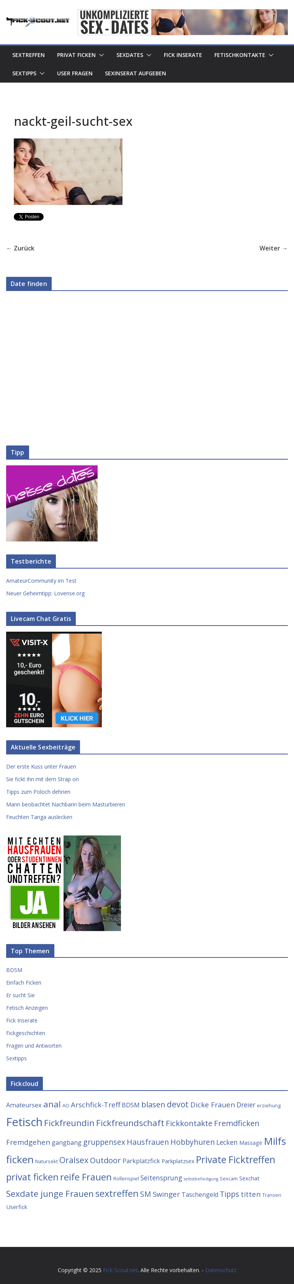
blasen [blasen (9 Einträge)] (153, 1104)
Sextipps (24, 73)
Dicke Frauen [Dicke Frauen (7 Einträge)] (212, 1104)
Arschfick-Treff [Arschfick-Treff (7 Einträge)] (95, 1104)
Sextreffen (28, 55)
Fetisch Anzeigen (27, 1007)
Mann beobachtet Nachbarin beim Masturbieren (65, 804)
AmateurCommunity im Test (41, 580)
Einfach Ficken (23, 982)
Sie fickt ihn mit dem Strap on (42, 779)
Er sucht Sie (20, 995)
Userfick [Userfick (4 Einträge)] (16, 1207)
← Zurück (20, 248)
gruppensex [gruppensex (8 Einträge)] (104, 1142)
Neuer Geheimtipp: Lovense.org (45, 593)
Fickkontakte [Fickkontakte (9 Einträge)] (189, 1123)
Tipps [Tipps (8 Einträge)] (229, 1194)
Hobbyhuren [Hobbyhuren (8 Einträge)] (192, 1142)
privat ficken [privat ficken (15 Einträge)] (32, 1176)
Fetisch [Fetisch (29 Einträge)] (24, 1122)
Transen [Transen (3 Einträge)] (271, 1194)
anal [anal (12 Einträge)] (52, 1104)
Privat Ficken (76, 55)
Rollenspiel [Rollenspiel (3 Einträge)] (126, 1178)
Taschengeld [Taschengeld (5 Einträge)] (199, 1194)
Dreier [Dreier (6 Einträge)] (246, 1104)
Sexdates (129, 55)
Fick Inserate (183, 55)
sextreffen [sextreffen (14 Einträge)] (117, 1193)
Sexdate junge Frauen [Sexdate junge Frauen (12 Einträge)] (50, 1193)
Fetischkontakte (239, 55)
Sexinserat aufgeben (135, 73)
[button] (100, 55)
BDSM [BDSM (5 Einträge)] (131, 1105)
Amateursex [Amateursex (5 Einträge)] (24, 1105)
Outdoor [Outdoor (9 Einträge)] (105, 1160)
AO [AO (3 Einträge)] (65, 1105)
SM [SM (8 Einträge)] (145, 1194)
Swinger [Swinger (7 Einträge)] (166, 1194)
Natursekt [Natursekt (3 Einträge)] (46, 1161)
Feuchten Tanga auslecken (39, 817)
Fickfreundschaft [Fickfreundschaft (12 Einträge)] (130, 1123)
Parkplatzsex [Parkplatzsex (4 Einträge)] (178, 1161)
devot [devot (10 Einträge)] (178, 1104)
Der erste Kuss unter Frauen (41, 766)
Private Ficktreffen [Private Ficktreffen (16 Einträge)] (235, 1159)
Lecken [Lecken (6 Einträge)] (227, 1142)
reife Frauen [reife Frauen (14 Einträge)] (86, 1177)
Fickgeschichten (25, 1033)
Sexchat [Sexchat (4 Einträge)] (249, 1178)
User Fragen (75, 73)
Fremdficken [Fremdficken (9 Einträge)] (237, 1123)
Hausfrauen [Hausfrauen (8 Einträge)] (148, 1142)
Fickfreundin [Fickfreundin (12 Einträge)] (69, 1123)
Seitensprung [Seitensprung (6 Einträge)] (161, 1177)
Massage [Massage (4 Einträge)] (250, 1142)
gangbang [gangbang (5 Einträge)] (67, 1142)
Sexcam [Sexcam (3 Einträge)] (229, 1178)
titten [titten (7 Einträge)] (251, 1194)
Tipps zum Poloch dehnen (38, 791)
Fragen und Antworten (34, 1045)
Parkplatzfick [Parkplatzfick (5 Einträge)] (141, 1161)
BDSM (14, 970)
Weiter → (274, 248)
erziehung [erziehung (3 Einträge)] (269, 1105)
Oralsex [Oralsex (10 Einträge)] (73, 1159)
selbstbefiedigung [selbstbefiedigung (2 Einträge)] (201, 1179)
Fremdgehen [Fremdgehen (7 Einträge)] (28, 1142)
